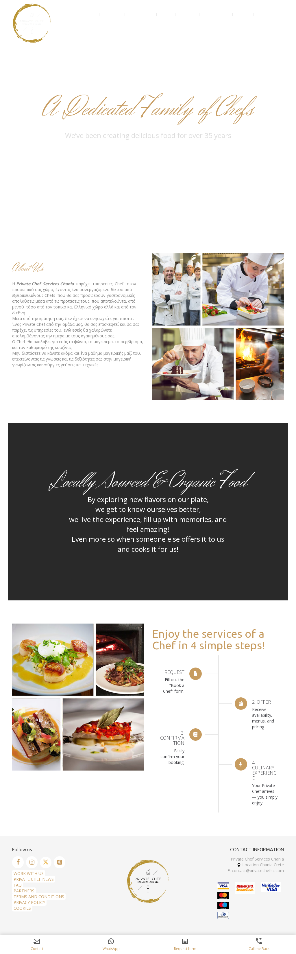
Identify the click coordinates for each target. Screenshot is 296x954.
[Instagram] (32, 862)
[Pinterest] (59, 862)
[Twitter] (45, 862)
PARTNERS (24, 891)
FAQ (18, 885)
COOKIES (22, 908)
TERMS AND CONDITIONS (39, 896)
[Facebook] (18, 862)
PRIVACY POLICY (29, 902)
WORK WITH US (29, 873)
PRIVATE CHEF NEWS (34, 879)
